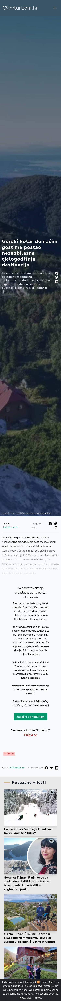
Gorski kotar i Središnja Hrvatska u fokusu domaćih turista (29, 831)
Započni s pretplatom (30, 717)
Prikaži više (25, 998)
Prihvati (38, 998)
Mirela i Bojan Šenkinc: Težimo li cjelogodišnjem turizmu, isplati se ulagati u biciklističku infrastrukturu (29, 938)
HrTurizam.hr (10, 527)
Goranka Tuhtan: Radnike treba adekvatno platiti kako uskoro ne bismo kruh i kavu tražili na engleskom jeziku (27, 883)
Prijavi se (30, 735)
